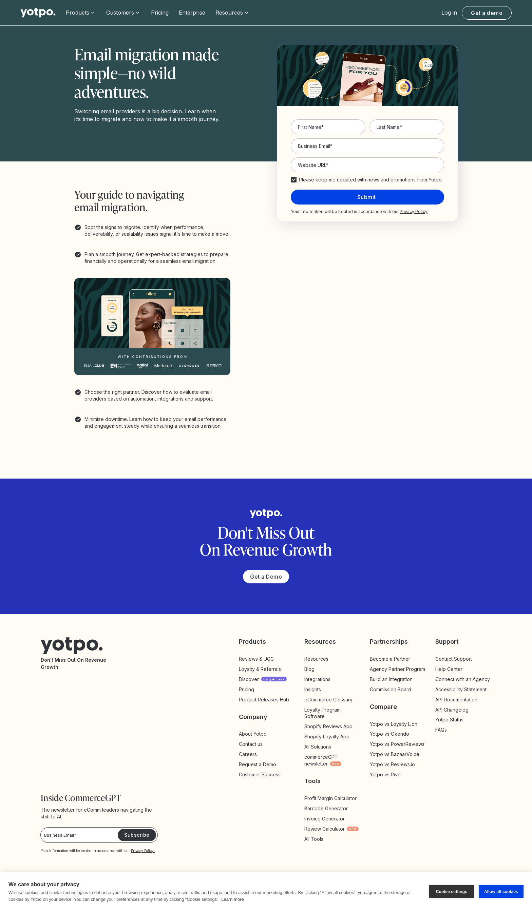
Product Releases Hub (264, 699)
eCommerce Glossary (328, 699)
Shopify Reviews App (328, 726)
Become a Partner (390, 659)
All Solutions (317, 747)
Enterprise (192, 12)
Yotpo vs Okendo (389, 734)
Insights (319, 689)
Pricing (160, 12)
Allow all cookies (501, 891)
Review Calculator (331, 829)
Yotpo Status (449, 719)
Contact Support (453, 659)
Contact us (251, 744)
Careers (248, 754)
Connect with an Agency (462, 679)
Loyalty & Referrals (260, 669)
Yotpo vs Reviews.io (392, 764)
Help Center (448, 669)
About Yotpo (253, 734)
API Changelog (452, 710)
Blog (309, 669)
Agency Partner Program (397, 669)
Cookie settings (451, 891)
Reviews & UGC (256, 659)
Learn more (232, 899)
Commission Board (390, 689)
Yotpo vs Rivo (385, 774)
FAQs (441, 730)
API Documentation (456, 699)
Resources (316, 659)
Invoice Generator (324, 818)
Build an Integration (391, 679)
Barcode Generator (326, 808)
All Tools (313, 839)
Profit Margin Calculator (330, 798)
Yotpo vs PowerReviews (397, 744)
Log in (449, 12)
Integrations (317, 679)
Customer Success (260, 774)
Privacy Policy (414, 211)
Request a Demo (257, 764)
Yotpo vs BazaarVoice (394, 754)
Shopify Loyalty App (326, 736)
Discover (263, 679)
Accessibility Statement (461, 689)
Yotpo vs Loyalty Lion (393, 724)
